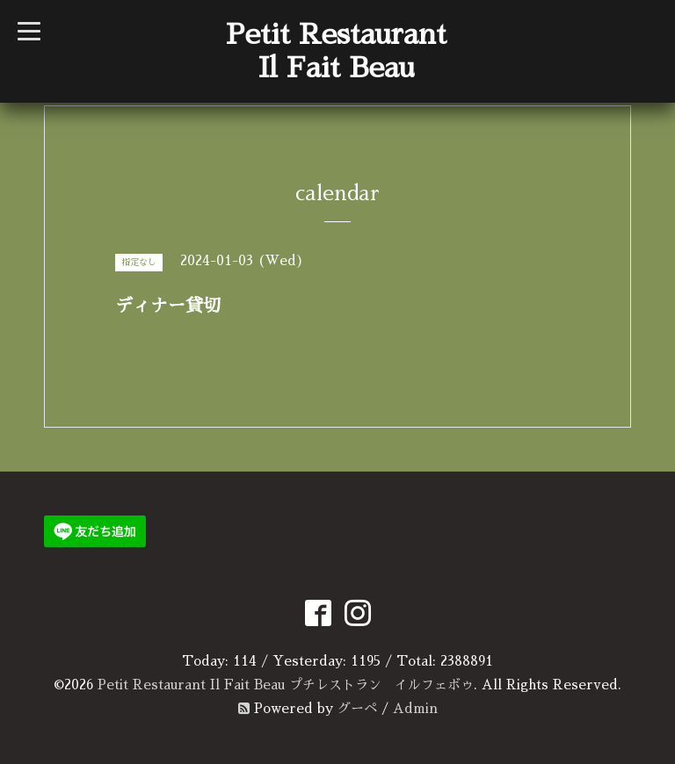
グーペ (357, 708)
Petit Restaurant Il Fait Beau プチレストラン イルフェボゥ (286, 684)
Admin (415, 708)
